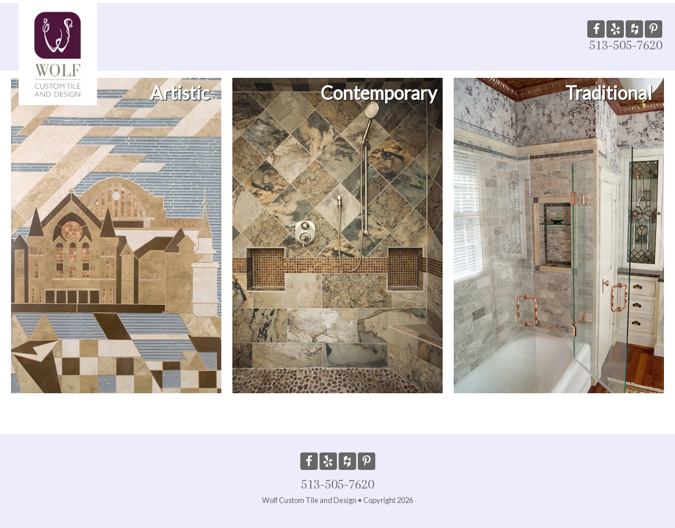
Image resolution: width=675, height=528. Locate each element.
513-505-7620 (625, 44)
